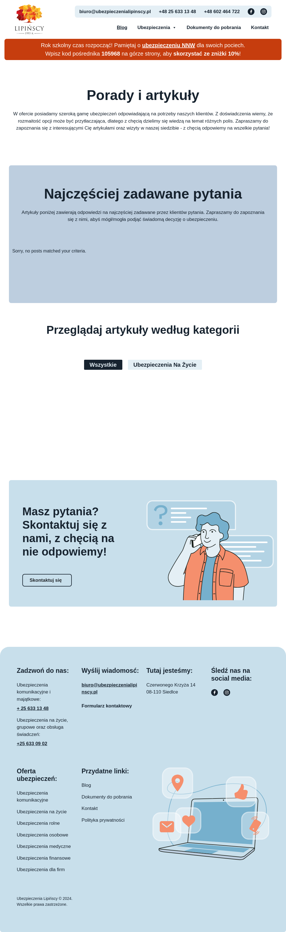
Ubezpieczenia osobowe (42, 835)
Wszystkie (103, 365)
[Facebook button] (252, 11)
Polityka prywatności (103, 820)
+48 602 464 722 (222, 11)
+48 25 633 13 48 (177, 11)
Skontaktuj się (46, 580)
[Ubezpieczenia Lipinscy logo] (29, 19)
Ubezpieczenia (157, 27)
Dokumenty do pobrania (214, 27)
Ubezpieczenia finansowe (44, 858)
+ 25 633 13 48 (33, 708)
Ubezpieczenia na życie (165, 365)
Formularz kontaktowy (107, 706)
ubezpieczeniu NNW (168, 45)
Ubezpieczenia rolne (38, 823)
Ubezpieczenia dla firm (41, 869)
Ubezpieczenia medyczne (44, 846)
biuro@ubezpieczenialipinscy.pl (115, 11)
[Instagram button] (263, 11)
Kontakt (260, 27)
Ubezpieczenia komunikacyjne (32, 796)
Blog (122, 27)
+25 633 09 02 (32, 743)
